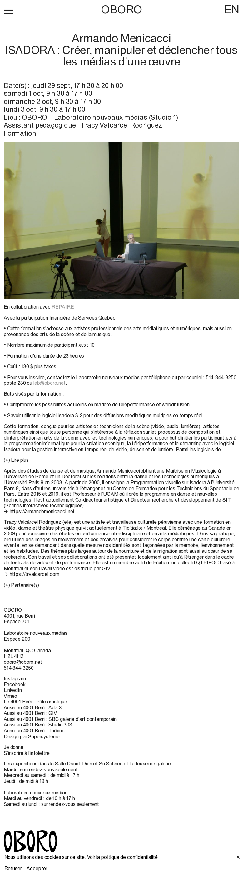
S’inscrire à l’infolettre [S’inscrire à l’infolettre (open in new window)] (27, 753)
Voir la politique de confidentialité (122, 857)
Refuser (13, 868)
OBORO (121, 9)
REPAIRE (63, 307)
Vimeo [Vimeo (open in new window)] (10, 696)
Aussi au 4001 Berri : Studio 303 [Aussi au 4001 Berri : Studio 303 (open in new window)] (38, 724)
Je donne (13, 747)
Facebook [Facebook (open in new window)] (15, 684)
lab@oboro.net (49, 383)
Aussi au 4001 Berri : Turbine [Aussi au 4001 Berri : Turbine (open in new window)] (34, 730)
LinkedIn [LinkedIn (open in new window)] (13, 690)
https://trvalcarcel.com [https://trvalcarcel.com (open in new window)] (34, 574)
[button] (8, 10)
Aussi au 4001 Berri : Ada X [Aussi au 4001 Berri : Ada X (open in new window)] (33, 707)
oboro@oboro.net (23, 662)
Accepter (37, 868)
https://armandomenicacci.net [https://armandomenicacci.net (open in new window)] (42, 511)
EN (231, 9)
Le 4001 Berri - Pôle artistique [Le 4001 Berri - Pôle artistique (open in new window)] (35, 701)
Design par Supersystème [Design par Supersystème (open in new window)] (32, 736)
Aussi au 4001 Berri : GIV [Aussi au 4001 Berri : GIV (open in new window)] (30, 713)
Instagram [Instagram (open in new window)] (15, 678)
